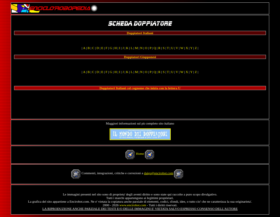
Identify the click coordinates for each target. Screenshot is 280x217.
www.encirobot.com (132, 205)
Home (140, 153)
